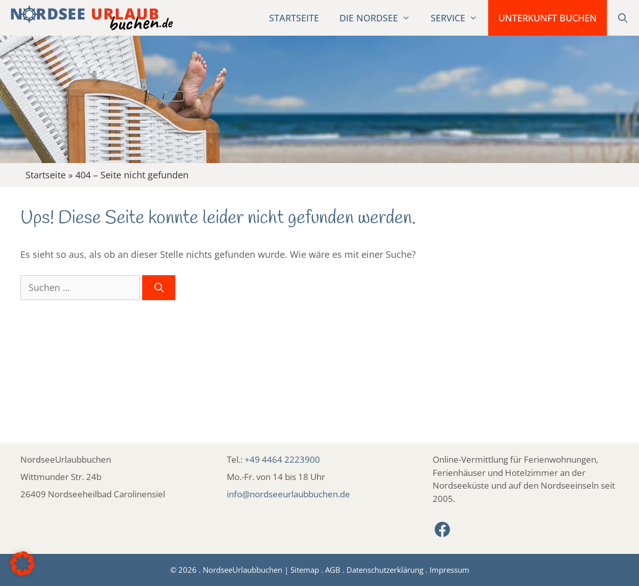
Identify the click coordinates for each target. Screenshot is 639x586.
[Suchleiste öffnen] (623, 18)
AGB (332, 570)
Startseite (294, 18)
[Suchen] (158, 287)
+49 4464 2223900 (282, 459)
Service (459, 18)
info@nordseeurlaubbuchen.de (288, 494)
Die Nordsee (379, 18)
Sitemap (304, 570)
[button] (22, 563)
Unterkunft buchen (547, 18)
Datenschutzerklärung (385, 570)
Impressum (449, 570)
